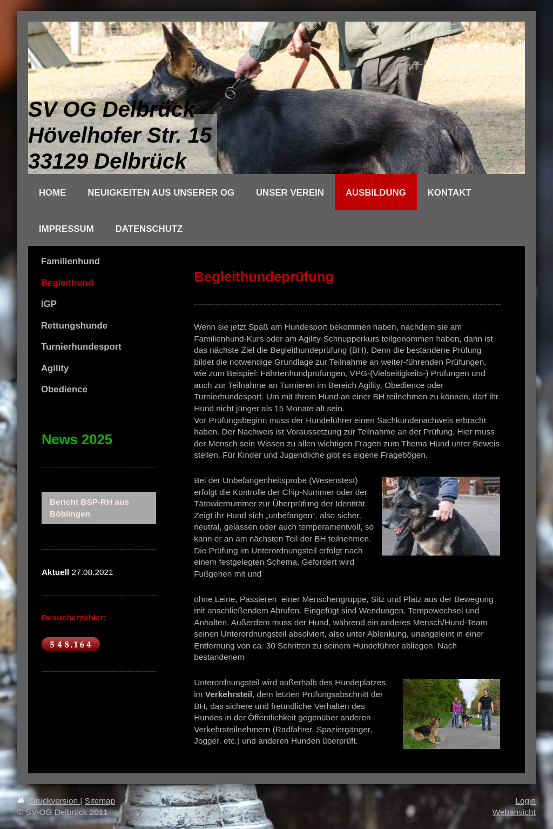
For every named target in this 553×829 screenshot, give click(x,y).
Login (525, 800)
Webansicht (514, 812)
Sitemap (100, 800)
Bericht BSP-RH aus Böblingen (89, 507)
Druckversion (48, 800)
